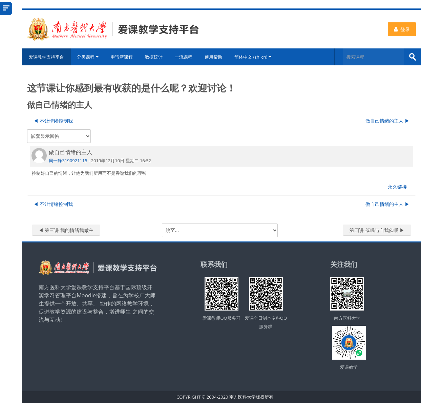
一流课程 (183, 57)
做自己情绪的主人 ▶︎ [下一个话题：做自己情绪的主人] (387, 121)
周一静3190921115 (68, 160)
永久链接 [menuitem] (397, 187)
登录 (402, 29)
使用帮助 (213, 57)
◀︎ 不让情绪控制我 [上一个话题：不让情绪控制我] (53, 121)
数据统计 (154, 57)
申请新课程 (122, 57)
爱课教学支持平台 (46, 57)
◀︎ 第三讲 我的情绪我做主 (66, 230)
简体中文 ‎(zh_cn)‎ (252, 57)
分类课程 (88, 57)
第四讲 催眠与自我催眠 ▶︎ (377, 230)
